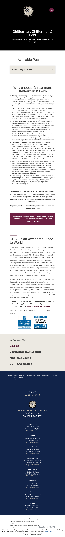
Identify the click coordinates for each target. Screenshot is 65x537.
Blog (38, 375)
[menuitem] (32, 346)
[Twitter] (32, 395)
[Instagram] (36, 395)
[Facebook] (39, 395)
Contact (54, 375)
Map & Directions (32, 431)
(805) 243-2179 (32, 413)
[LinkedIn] (26, 395)
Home (10, 375)
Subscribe (45, 375)
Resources (31, 375)
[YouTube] (29, 395)
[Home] (32, 404)
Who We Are (15, 377)
